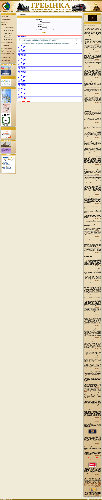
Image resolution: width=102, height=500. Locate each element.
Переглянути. (87, 381)
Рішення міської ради (8, 25)
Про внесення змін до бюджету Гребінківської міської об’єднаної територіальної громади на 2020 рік (37, 37)
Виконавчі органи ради (6, 19)
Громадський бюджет (6, 57)
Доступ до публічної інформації (8, 51)
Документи (4, 24)
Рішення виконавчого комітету (9, 27)
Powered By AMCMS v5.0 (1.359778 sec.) (94, 499)
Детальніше (87, 375)
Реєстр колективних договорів (8, 53)
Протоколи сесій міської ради (9, 30)
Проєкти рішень (5, 22)
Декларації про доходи (8, 33)
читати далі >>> (98, 26)
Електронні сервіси (6, 21)
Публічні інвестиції (7, 40)
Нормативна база (23, 14)
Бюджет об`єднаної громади (7, 42)
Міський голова (5, 16)
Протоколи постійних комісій (9, 32)
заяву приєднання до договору (94, 485)
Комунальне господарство (7, 62)
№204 (85, 391)
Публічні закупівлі (5, 45)
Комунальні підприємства (7, 48)
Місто (3, 50)
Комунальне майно (6, 60)
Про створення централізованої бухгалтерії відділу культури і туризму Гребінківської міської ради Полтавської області (40, 39)
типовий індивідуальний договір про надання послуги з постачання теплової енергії (92, 484)
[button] (44, 32)
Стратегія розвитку (7, 37)
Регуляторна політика (6, 47)
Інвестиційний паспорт (8, 39)
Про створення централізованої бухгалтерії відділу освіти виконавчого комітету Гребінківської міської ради (38, 40)
